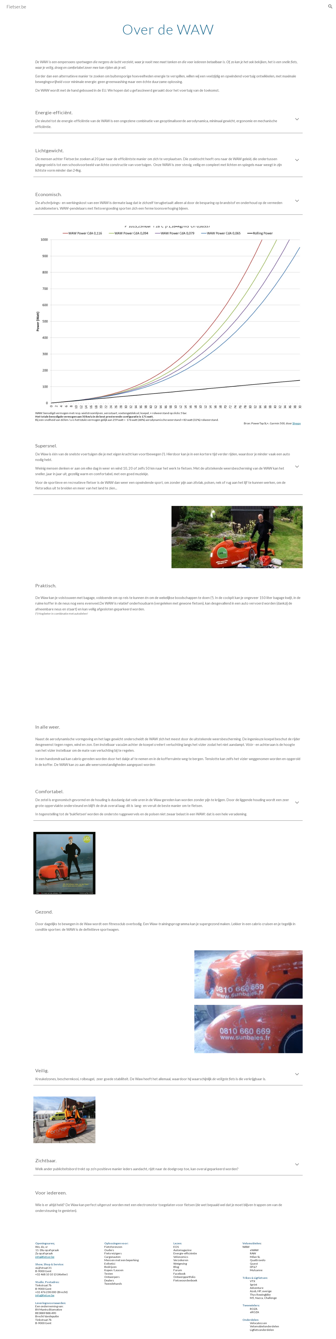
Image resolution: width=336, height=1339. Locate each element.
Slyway (296, 423)
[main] (168, 29)
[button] (330, 6)
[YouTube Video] (237, 671)
